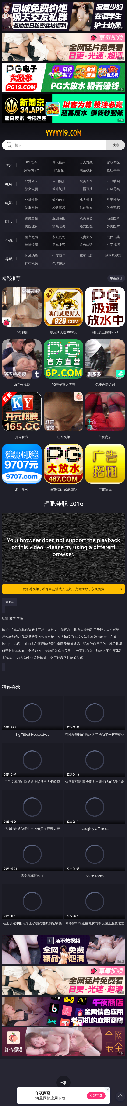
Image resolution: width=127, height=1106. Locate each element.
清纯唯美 (58, 226)
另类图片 (113, 226)
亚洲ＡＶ (31, 181)
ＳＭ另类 (113, 189)
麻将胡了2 (31, 170)
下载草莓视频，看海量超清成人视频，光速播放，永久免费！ (71, 589)
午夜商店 (58, 255)
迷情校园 (31, 245)
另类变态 (113, 207)
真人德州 (58, 162)
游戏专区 (113, 162)
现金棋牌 (86, 170)
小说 (9, 240)
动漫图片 (113, 218)
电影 (9, 202)
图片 (9, 221)
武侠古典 (113, 237)
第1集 (9, 602)
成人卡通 (86, 199)
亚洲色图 (58, 218)
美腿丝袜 (31, 226)
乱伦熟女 (86, 207)
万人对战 (86, 162)
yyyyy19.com (63, 133)
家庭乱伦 (58, 237)
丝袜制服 (58, 189)
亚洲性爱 (31, 199)
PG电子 (31, 162)
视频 (9, 184)
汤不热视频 (113, 255)
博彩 (9, 165)
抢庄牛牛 (113, 170)
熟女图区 (86, 226)
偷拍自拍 (58, 199)
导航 (9, 258)
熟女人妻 (31, 189)
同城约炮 (31, 255)
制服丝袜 (31, 207)
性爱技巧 (113, 245)
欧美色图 (86, 218)
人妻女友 (86, 237)
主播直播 (86, 189)
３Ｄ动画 (113, 181)
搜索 (116, 145)
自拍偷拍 (58, 181)
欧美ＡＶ (86, 181)
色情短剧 (58, 263)
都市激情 (31, 237)
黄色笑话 (86, 245)
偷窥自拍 (31, 218)
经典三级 (58, 207)
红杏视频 (31, 263)
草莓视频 (86, 255)
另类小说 (58, 245)
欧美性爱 (113, 199)
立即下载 (96, 1095)
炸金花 (59, 170)
